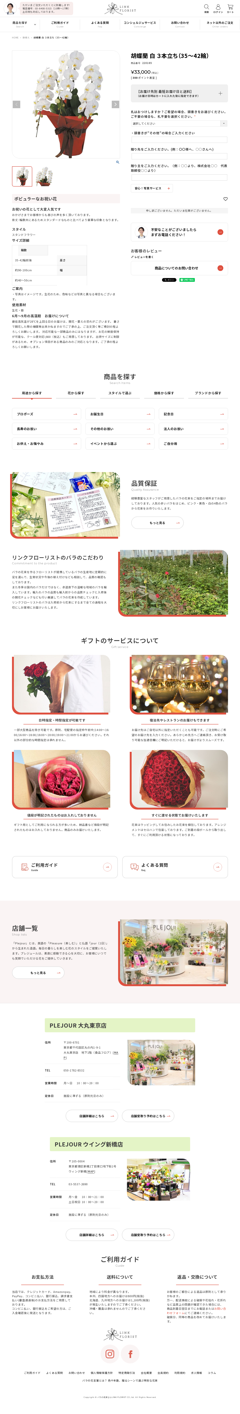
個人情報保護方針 (102, 1372)
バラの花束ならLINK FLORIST (112, 1397)
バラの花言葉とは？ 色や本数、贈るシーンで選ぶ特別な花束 (120, 1380)
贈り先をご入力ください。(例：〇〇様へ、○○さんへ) (172, 149)
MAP (91, 1171)
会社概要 (146, 1372)
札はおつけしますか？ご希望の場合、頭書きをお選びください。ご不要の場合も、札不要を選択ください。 (179, 114)
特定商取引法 (126, 1372)
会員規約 (163, 1372)
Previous (16, 104)
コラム (212, 1372)
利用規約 (179, 1372)
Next (115, 104)
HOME (15, 37)
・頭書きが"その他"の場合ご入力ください (163, 133)
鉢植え (26, 37)
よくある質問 (54, 1372)
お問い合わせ (76, 1372)
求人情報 (196, 1372)
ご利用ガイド (32, 1372)
